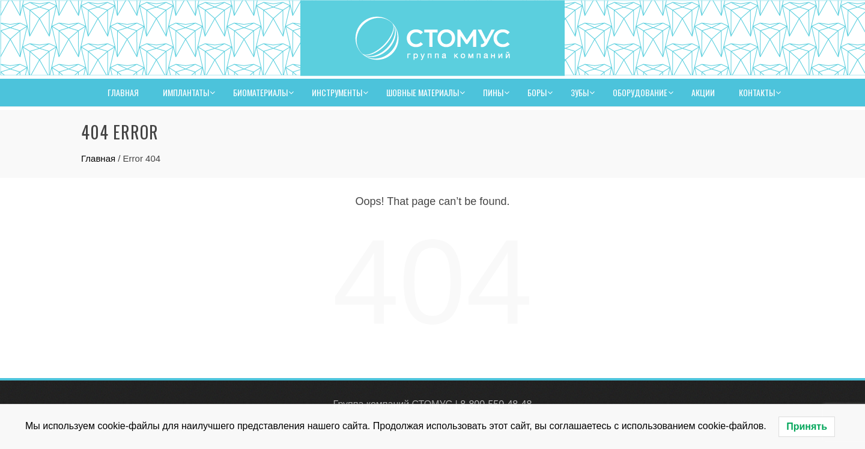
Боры (537, 92)
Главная (123, 92)
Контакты (757, 92)
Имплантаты (186, 92)
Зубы (580, 92)
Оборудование (640, 92)
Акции (703, 92)
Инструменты (337, 92)
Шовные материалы (422, 92)
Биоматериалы (260, 92)
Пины (493, 92)
